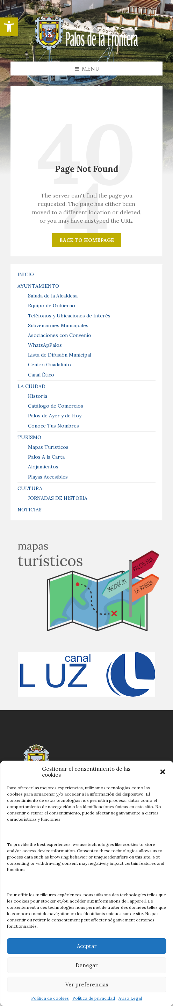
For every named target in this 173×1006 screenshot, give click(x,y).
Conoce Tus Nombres (53, 426)
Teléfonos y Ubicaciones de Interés (69, 315)
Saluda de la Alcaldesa (53, 296)
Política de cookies (50, 998)
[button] (9, 26)
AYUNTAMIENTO (38, 286)
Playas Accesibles (48, 477)
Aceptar (86, 946)
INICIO (25, 274)
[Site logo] (86, 47)
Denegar (86, 965)
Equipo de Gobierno (51, 305)
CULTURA (29, 488)
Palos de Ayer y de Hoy (54, 415)
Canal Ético (41, 375)
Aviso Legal (130, 998)
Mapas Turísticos (48, 447)
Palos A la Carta (46, 457)
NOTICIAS (29, 509)
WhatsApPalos (45, 345)
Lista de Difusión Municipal (59, 355)
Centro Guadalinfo (49, 364)
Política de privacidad (93, 998)
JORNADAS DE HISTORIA (57, 498)
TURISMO (29, 437)
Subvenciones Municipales (58, 325)
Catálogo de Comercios (55, 406)
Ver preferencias (86, 984)
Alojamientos (43, 467)
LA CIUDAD (31, 386)
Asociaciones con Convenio (59, 335)
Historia (37, 396)
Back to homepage (86, 240)
